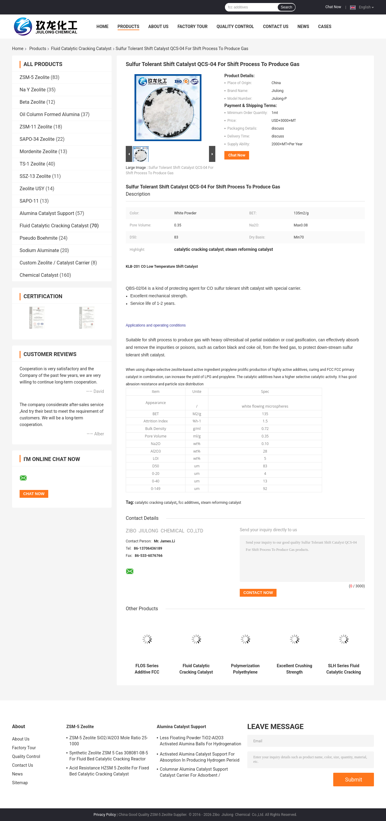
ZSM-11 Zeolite (36, 127)
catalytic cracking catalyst (155, 502)
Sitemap (20, 782)
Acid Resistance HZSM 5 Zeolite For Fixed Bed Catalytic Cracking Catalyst (109, 771)
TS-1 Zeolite (32, 164)
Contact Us (275, 26)
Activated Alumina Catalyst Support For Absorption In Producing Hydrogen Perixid (199, 757)
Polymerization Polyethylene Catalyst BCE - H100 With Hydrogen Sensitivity (245, 669)
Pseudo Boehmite (39, 238)
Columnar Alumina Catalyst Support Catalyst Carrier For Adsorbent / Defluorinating (194, 773)
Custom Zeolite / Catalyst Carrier (55, 263)
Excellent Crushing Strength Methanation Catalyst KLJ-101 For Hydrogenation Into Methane (294, 669)
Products (128, 26)
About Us (158, 26)
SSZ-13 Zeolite (35, 176)
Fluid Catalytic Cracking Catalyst (81, 48)
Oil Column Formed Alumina (50, 114)
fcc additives (189, 502)
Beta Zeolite (32, 102)
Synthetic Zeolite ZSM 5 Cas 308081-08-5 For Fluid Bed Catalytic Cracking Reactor (108, 755)
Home (102, 26)
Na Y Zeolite (33, 90)
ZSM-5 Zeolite (34, 77)
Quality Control (235, 26)
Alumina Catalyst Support (47, 213)
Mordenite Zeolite (38, 151)
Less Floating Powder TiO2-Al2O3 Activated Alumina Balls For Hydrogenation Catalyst (200, 741)
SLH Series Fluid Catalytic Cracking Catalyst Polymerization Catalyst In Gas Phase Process (343, 669)
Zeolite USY (32, 188)
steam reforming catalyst (221, 502)
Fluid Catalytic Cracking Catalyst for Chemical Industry (196, 669)
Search (286, 7)
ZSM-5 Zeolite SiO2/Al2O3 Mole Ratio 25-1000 (108, 740)
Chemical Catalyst (39, 275)
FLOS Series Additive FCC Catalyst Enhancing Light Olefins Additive (147, 669)
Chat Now (333, 7)
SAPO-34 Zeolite (37, 139)
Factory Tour (193, 26)
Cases (324, 26)
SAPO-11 (29, 201)
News (303, 26)
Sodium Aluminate (39, 250)
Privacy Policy (104, 815)
